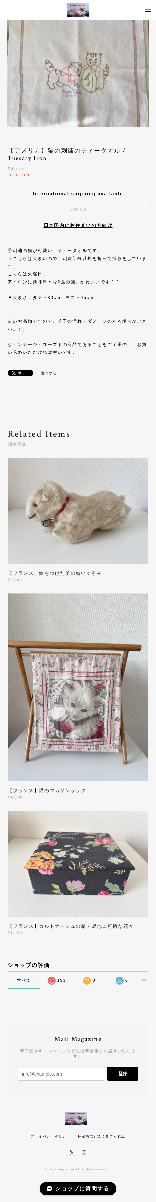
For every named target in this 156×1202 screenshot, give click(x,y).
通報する (49, 373)
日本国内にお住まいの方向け (78, 225)
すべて (24, 980)
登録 (122, 1073)
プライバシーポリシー (50, 1136)
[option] (78, 73)
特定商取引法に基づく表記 (101, 1136)
